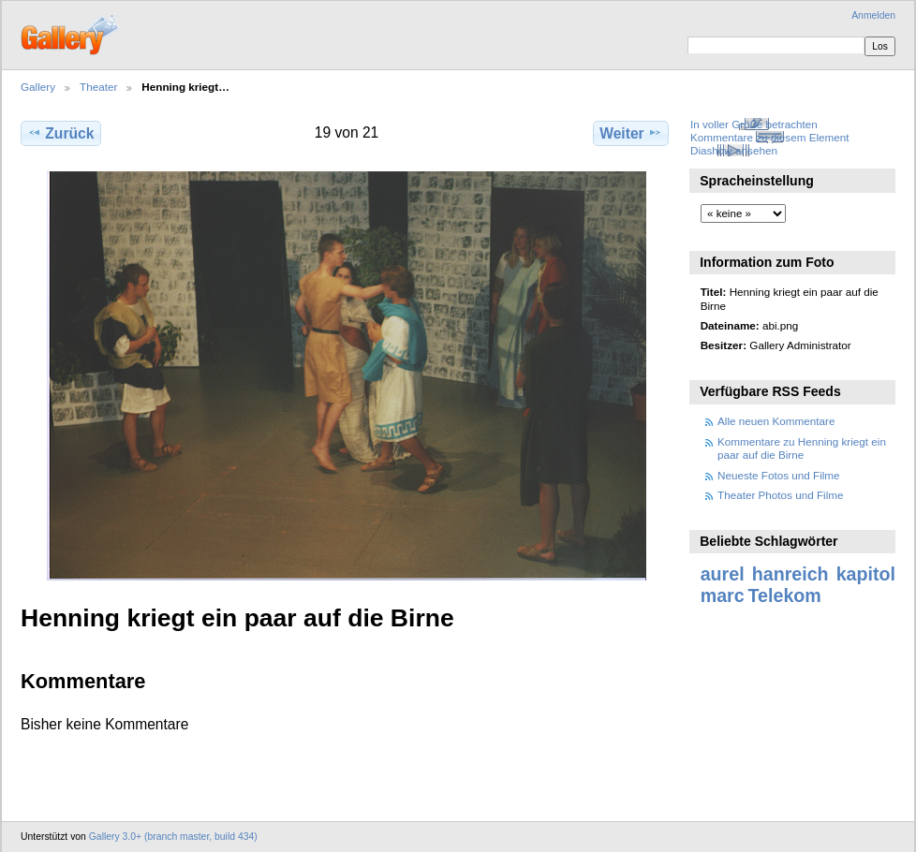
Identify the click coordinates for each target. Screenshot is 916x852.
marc (723, 595)
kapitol (865, 574)
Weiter (630, 133)
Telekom (784, 595)
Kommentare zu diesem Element (770, 137)
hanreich (790, 574)
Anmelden (873, 15)
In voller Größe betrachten (754, 124)
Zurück (60, 133)
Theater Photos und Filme (780, 495)
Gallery (38, 87)
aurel (723, 574)
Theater (98, 87)
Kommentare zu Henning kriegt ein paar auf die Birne (801, 448)
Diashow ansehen (733, 150)
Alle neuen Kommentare (776, 421)
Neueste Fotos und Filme (778, 475)
